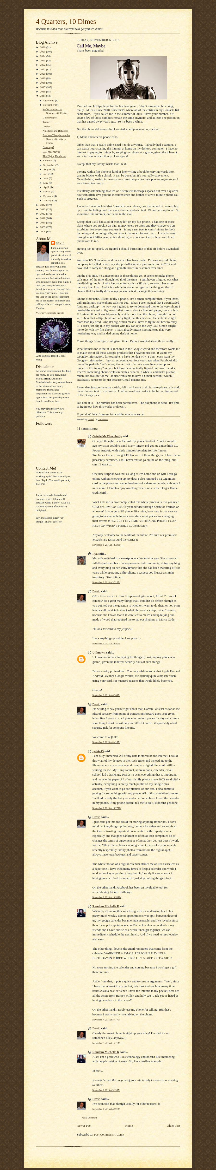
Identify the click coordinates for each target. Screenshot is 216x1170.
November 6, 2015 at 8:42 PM (106, 742)
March (47, 191)
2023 (43, 60)
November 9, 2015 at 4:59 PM (106, 1109)
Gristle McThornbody (107, 436)
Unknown (99, 652)
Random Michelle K (106, 906)
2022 (43, 64)
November (49, 104)
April (46, 187)
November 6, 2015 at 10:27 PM (107, 808)
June (46, 178)
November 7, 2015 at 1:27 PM (106, 1043)
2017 (43, 87)
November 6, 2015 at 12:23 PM (107, 544)
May (46, 182)
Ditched (47, 126)
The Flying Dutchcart (54, 156)
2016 (43, 91)
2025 (43, 51)
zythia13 (98, 751)
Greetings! (48, 147)
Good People (49, 117)
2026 (43, 47)
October (48, 160)
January (47, 200)
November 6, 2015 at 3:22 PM (106, 582)
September (49, 164)
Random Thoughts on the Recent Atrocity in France (56, 139)
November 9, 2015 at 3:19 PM (106, 1090)
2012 (43, 213)
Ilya (95, 554)
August (47, 169)
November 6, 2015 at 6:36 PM (106, 695)
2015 (43, 95)
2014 (43, 204)
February (48, 196)
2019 (43, 78)
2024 (43, 56)
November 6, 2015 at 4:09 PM (106, 643)
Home (129, 1125)
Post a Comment (89, 1117)
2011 (43, 218)
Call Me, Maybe (51, 151)
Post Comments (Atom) (109, 1134)
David (60, 243)
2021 (43, 69)
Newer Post (84, 1125)
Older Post (173, 1125)
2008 (43, 231)
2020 (43, 73)
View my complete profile (50, 312)
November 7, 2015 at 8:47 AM (107, 1019)
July (45, 173)
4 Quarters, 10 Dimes (66, 21)
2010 (43, 222)
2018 (43, 82)
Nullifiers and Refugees (55, 130)
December (49, 100)
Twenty (46, 121)
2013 (43, 209)
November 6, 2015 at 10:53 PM (107, 897)
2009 (43, 227)
